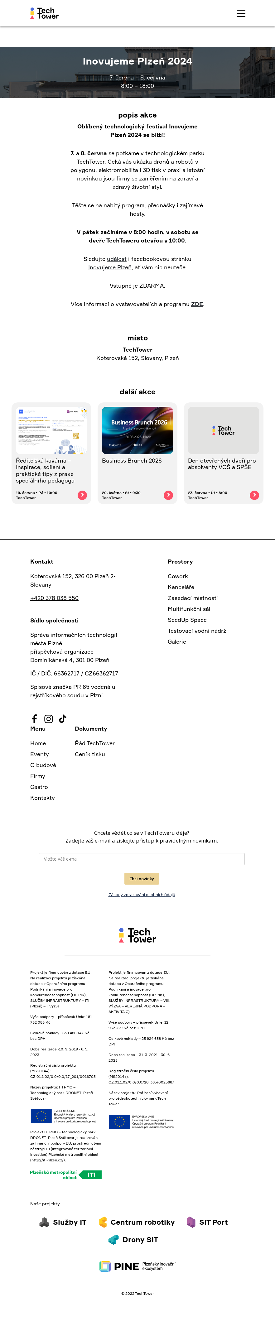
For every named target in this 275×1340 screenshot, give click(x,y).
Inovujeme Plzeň (110, 267)
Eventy (39, 754)
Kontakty (42, 797)
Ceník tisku (90, 754)
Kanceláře (181, 587)
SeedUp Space (187, 619)
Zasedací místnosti (193, 597)
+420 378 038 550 (54, 597)
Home (38, 743)
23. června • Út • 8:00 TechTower (207, 495)
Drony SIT (140, 1239)
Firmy (37, 775)
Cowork (178, 576)
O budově (43, 764)
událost (117, 258)
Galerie (177, 641)
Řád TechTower (95, 743)
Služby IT (69, 1222)
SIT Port (213, 1222)
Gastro (39, 786)
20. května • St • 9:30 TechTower (121, 495)
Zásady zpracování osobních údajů (142, 894)
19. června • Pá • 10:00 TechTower (36, 495)
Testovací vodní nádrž (197, 630)
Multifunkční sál (189, 608)
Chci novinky (141, 878)
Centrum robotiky (143, 1222)
